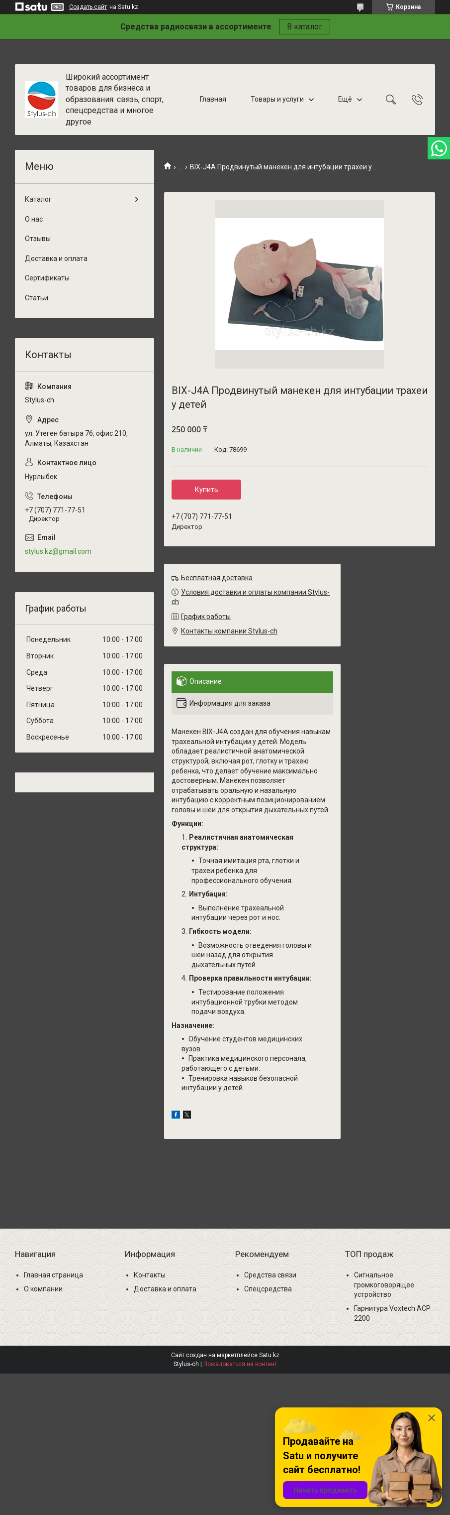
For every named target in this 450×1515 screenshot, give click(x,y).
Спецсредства (268, 1289)
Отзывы (38, 239)
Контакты (150, 1275)
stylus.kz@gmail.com (58, 551)
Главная (213, 99)
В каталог (304, 26)
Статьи (36, 298)
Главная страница (53, 1275)
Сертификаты (47, 278)
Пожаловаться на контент (240, 1364)
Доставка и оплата (56, 258)
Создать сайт (88, 6)
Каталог (38, 199)
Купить (206, 490)
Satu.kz (269, 1355)
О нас (34, 219)
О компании (43, 1289)
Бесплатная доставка (217, 578)
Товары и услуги (277, 99)
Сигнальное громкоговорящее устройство (384, 1284)
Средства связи (270, 1275)
